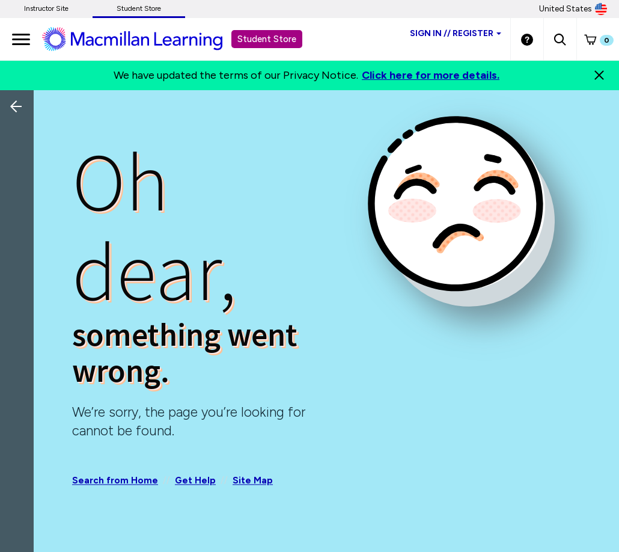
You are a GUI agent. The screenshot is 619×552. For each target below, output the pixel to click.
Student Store (139, 8)
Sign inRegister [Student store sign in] (455, 33)
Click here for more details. (430, 75)
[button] (559, 39)
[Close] (599, 75)
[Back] (20, 186)
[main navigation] (21, 39)
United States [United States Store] (573, 9)
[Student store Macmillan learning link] (141, 38)
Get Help (195, 480)
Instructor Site (46, 8)
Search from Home (115, 480)
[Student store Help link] (527, 39)
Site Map (253, 480)
